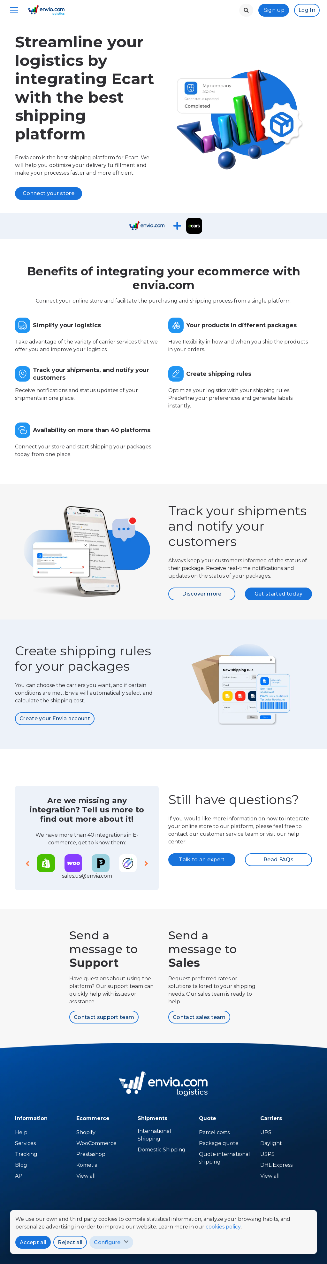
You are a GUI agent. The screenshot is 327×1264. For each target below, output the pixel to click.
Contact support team (104, 1017)
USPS (267, 1154)
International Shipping (154, 1135)
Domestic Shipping (162, 1150)
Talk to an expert (201, 860)
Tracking (26, 1154)
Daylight (271, 1143)
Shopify (85, 1132)
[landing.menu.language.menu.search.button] (246, 10)
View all (270, 1176)
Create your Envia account (54, 718)
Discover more (201, 594)
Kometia (86, 1165)
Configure (107, 1242)
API (19, 1176)
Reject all (70, 1242)
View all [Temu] (86, 1176)
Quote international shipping (224, 1158)
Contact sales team (199, 1017)
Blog (21, 1165)
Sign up (274, 10)
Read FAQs (278, 860)
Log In (307, 10)
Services (25, 1143)
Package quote (219, 1143)
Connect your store (48, 193)
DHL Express (276, 1165)
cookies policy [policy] (223, 1227)
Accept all (33, 1242)
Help (21, 1132)
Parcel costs (214, 1132)
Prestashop (90, 1154)
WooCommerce (96, 1143)
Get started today (278, 594)
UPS (265, 1132)
